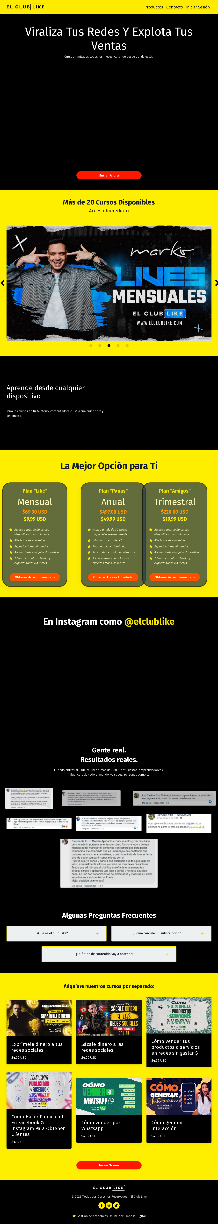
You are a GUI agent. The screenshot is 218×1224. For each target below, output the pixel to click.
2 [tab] (100, 345)
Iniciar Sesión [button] (109, 1165)
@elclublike (149, 621)
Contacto (174, 7)
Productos (154, 7)
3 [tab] (109, 345)
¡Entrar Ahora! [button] (109, 175)
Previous (1, 283)
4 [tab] (118, 345)
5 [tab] (127, 345)
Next (216, 283)
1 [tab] (90, 345)
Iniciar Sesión (198, 7)
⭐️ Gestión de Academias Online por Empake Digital (109, 1216)
